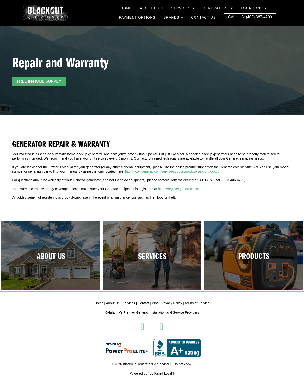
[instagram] (161, 327)
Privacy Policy (171, 303)
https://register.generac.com (178, 189)
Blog (155, 303)
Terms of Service (197, 303)
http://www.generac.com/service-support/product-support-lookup (172, 171)
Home (126, 8)
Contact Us (203, 17)
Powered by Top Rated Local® (151, 373)
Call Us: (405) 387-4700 (250, 17)
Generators (218, 8)
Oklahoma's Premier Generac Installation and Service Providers (152, 312)
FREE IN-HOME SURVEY (39, 81)
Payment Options (137, 17)
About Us (151, 8)
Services (183, 8)
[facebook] (142, 327)
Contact (143, 303)
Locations (254, 8)
